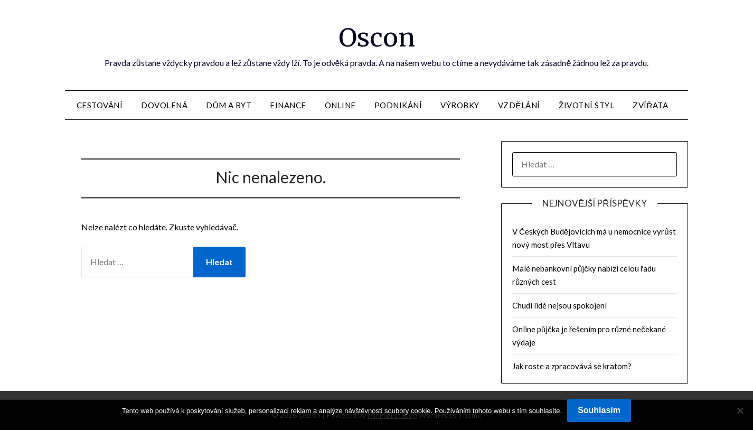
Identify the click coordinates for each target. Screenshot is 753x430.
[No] (740, 410)
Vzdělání (519, 105)
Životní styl (586, 105)
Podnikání (398, 105)
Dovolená (164, 105)
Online (340, 105)
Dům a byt (228, 105)
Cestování (100, 105)
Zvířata (650, 105)
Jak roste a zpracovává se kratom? (572, 366)
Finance (288, 105)
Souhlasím (599, 410)
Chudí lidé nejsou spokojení (559, 305)
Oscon (376, 37)
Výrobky (459, 105)
